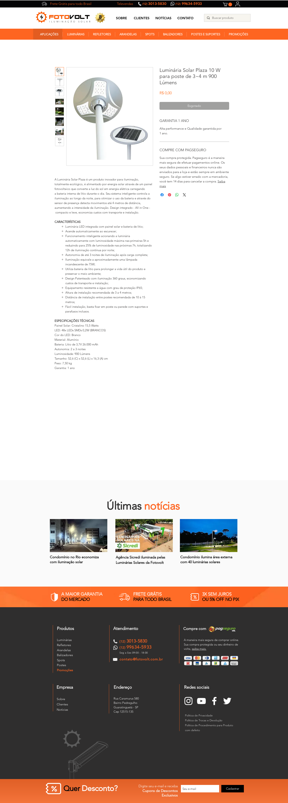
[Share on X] (184, 194)
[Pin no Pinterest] (169, 194)
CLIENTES (141, 18)
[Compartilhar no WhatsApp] (177, 194)
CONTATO (185, 18)
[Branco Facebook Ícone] (214, 701)
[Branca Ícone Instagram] (188, 701)
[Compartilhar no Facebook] (162, 194)
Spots (61, 660)
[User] (237, 4)
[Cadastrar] (232, 788)
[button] (227, 4)
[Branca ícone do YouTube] (201, 701)
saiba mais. (199, 649)
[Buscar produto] (227, 18)
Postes (61, 665)
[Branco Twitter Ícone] (227, 701)
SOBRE (121, 18)
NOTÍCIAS (163, 18)
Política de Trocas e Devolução (203, 720)
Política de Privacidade (199, 715)
